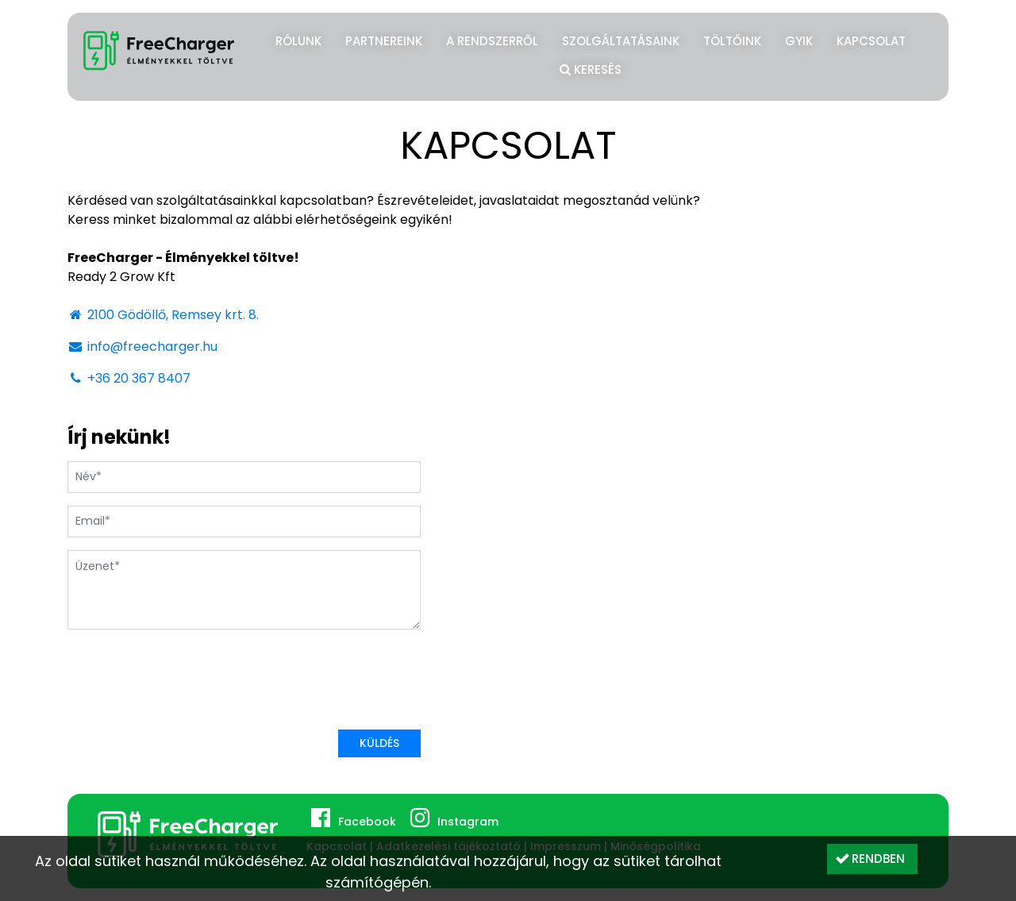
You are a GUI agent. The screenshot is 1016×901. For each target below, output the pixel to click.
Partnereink (383, 41)
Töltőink (732, 41)
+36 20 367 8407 (128, 378)
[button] (872, 859)
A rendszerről (492, 41)
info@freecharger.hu (142, 346)
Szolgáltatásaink (620, 41)
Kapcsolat (871, 41)
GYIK (799, 41)
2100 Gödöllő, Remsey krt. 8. (163, 315)
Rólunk (298, 41)
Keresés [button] (591, 67)
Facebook (367, 822)
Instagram (467, 822)
